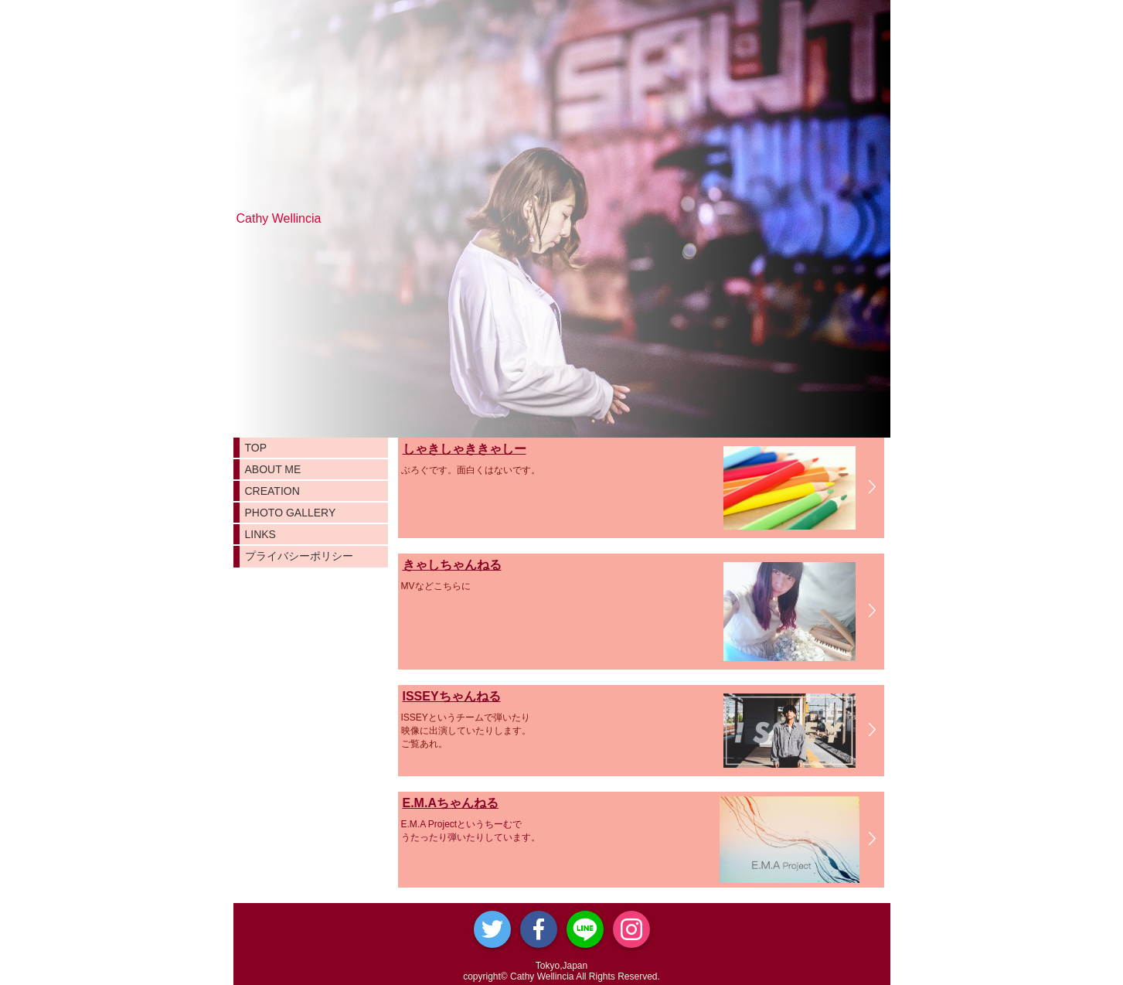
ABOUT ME (273, 469)
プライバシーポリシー (299, 556)
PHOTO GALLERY (290, 512)
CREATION (272, 491)
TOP (256, 447)
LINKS (260, 534)
